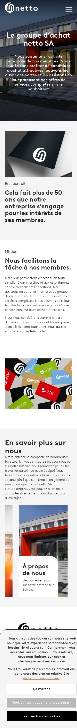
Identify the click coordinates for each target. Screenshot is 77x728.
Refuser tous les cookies (41, 716)
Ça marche (41, 689)
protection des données (41, 678)
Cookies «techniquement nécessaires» (41, 702)
